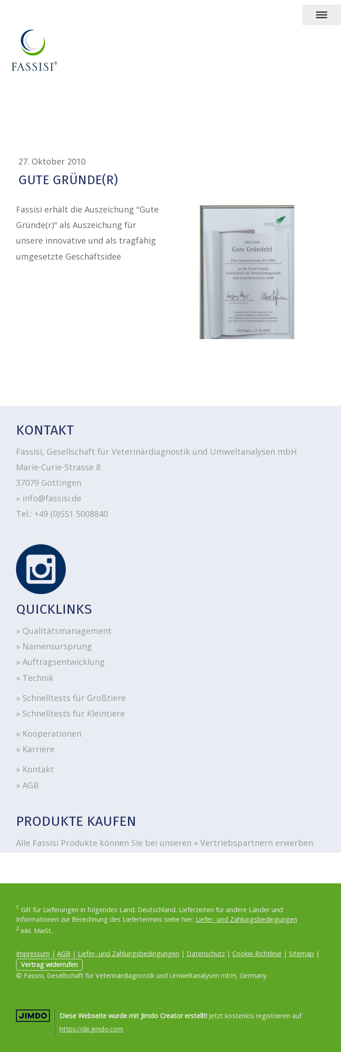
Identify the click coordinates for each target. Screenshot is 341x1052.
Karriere (38, 749)
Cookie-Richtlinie (257, 953)
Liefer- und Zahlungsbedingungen (246, 919)
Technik (37, 677)
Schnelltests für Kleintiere (73, 713)
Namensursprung (57, 646)
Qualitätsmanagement (67, 630)
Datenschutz (205, 953)
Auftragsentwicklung (63, 661)
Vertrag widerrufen (49, 964)
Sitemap (301, 953)
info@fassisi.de (51, 498)
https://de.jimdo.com (91, 1029)
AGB (31, 785)
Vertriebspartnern (236, 842)
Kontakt (38, 769)
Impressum (33, 953)
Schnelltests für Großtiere (74, 697)
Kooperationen (51, 733)
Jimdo (33, 1015)
